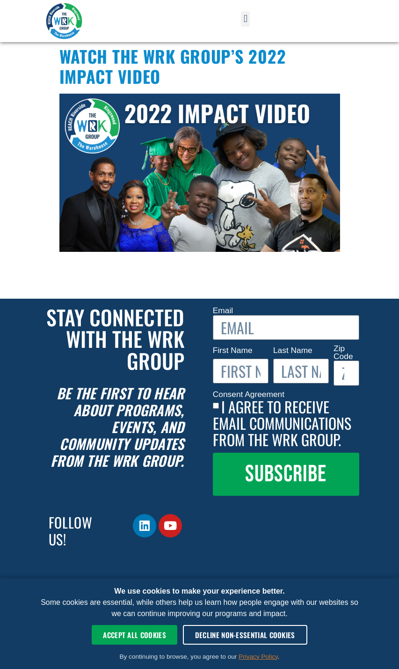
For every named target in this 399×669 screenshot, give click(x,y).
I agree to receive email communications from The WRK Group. (282, 423)
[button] (245, 19)
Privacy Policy (258, 656)
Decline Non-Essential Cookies (245, 635)
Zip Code (343, 353)
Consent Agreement (250, 394)
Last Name (294, 350)
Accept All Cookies (134, 635)
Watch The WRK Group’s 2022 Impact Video (172, 66)
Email (224, 311)
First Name (234, 350)
